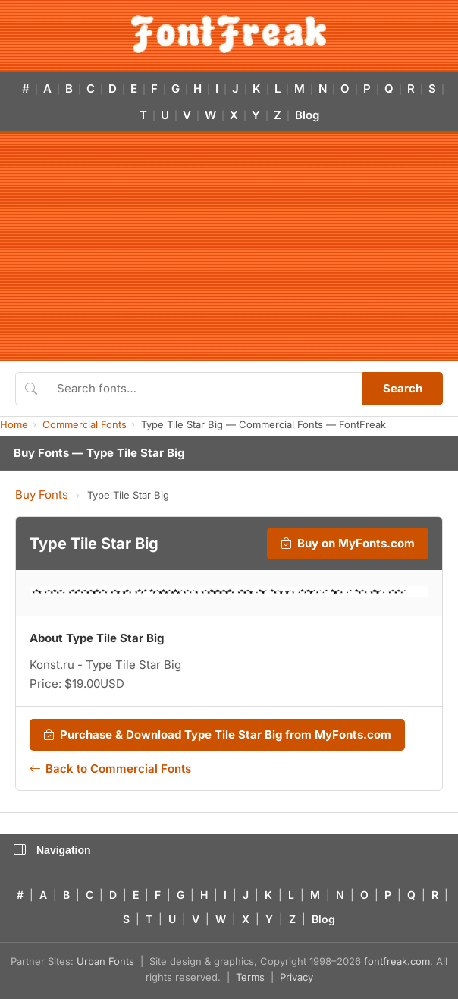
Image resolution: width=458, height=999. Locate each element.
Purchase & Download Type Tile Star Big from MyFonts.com (217, 735)
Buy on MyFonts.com (348, 543)
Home (14, 424)
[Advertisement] (229, 247)
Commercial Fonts (84, 424)
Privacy (296, 977)
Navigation (52, 850)
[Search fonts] (204, 388)
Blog (307, 115)
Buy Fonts (41, 494)
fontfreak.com (397, 961)
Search (402, 388)
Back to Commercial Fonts (110, 769)
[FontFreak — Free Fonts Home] (228, 34)
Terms (250, 977)
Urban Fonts (105, 961)
